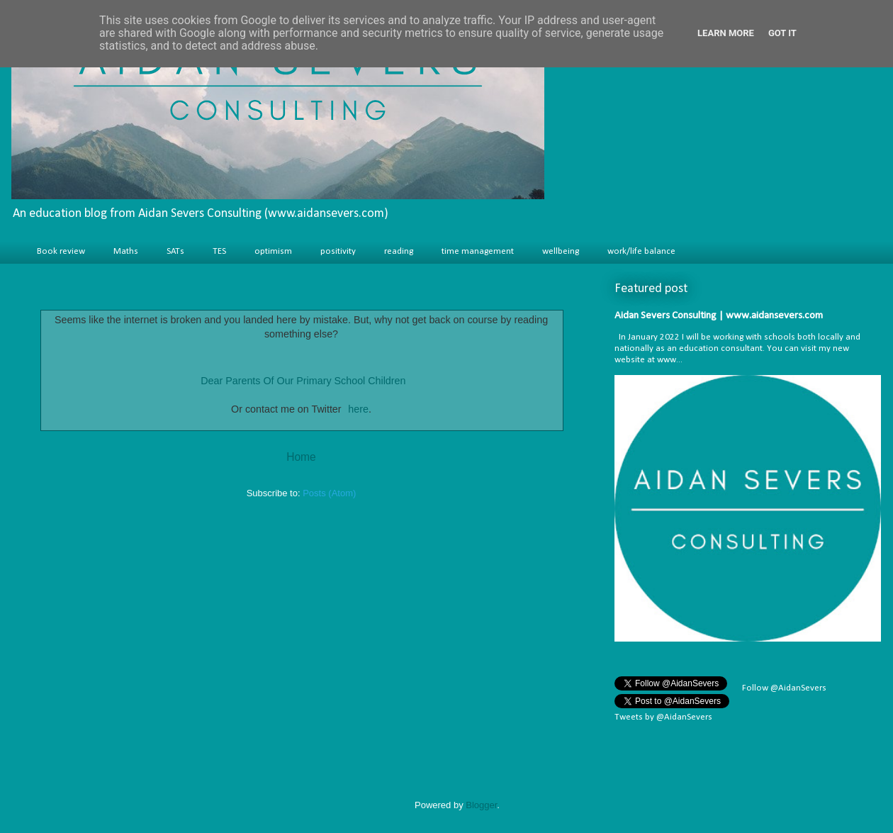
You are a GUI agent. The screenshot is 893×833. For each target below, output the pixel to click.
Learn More (725, 33)
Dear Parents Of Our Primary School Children (303, 380)
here (358, 409)
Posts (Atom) (329, 493)
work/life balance (641, 251)
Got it (782, 33)
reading (398, 251)
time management (478, 251)
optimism (273, 251)
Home (301, 457)
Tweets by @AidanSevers (663, 717)
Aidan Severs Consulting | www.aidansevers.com (718, 316)
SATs (175, 251)
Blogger (481, 805)
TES (219, 251)
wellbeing (560, 251)
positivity (338, 251)
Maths (125, 251)
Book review (61, 251)
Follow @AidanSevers (783, 688)
